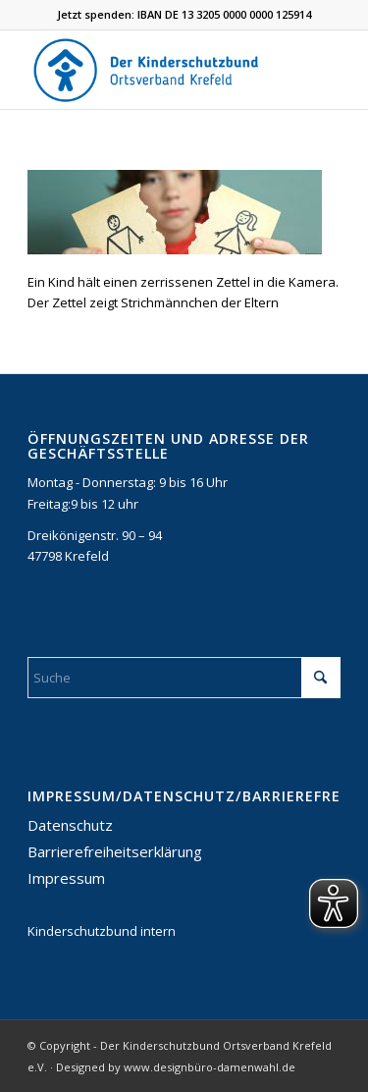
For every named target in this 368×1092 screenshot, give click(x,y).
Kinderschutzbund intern (101, 931)
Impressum (66, 878)
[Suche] (184, 677)
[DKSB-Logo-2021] (152, 69)
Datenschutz (70, 825)
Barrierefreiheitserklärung (114, 851)
